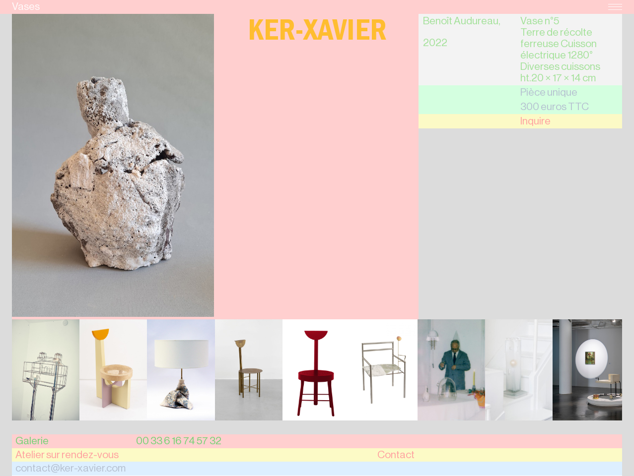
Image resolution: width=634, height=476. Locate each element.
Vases (26, 6)
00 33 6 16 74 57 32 (178, 441)
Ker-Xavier (317, 34)
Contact (396, 455)
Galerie (32, 441)
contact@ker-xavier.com (70, 468)
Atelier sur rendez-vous (67, 455)
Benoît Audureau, (461, 21)
